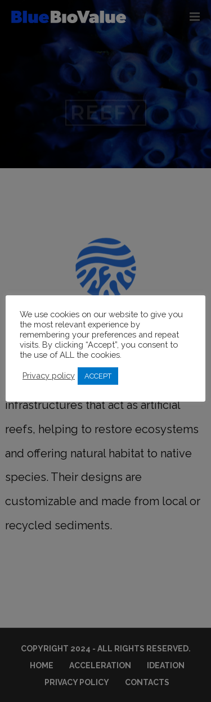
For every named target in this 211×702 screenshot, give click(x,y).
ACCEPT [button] (97, 376)
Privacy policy (49, 375)
